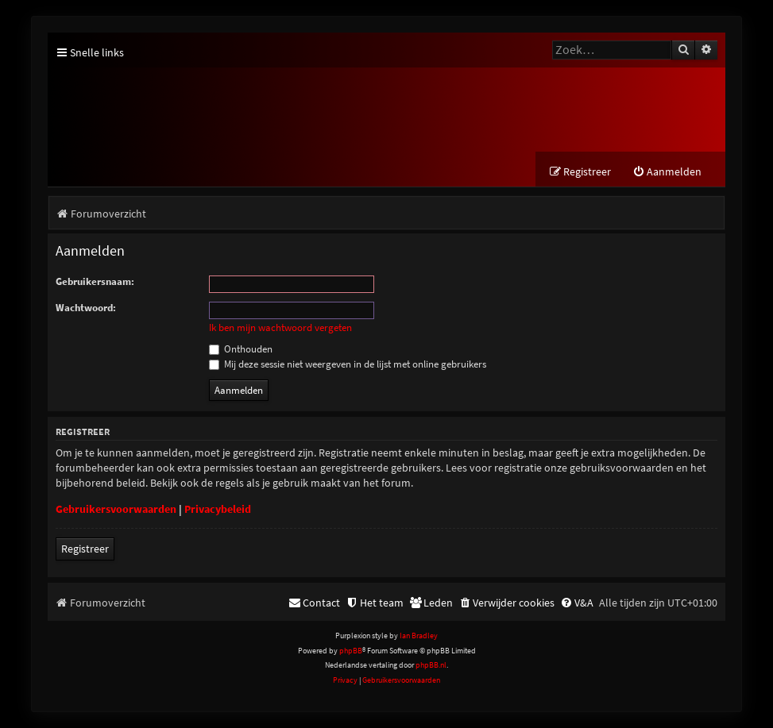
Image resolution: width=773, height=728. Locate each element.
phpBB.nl (430, 665)
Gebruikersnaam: (95, 281)
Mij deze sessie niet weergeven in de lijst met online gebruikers (347, 364)
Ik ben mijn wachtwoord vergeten (280, 328)
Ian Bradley (419, 636)
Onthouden (240, 349)
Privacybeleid (217, 510)
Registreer (85, 549)
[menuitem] (666, 172)
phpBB (350, 650)
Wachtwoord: (86, 307)
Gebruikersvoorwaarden (116, 510)
